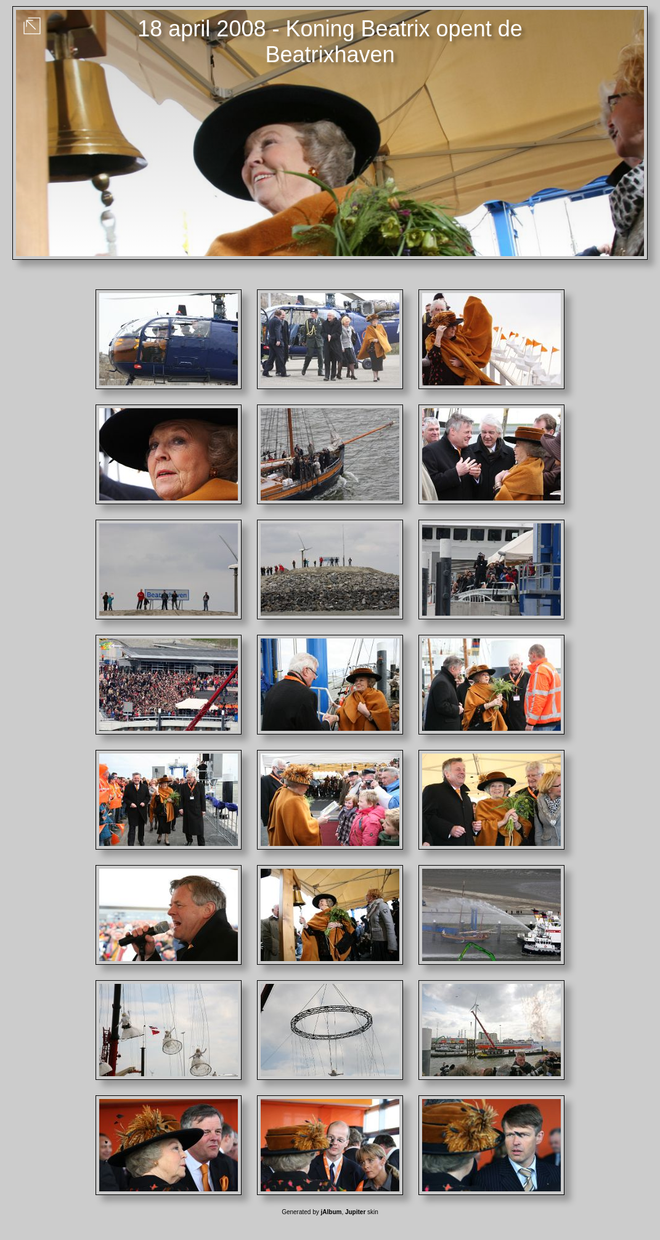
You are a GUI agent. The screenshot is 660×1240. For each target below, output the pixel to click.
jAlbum (331, 1212)
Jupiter (355, 1212)
